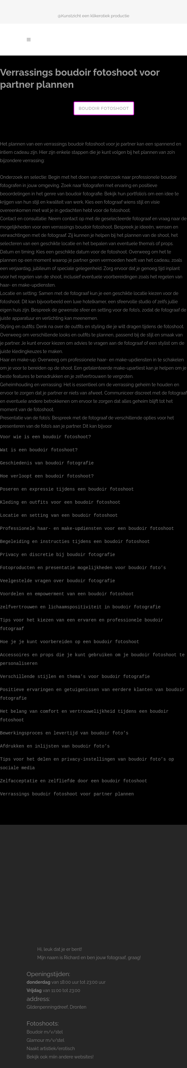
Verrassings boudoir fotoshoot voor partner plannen (67, 784)
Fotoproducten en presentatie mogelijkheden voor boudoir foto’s (83, 564)
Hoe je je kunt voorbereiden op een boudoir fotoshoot (69, 636)
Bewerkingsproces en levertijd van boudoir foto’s (64, 725)
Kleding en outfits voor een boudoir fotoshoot (60, 500)
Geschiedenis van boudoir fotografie (47, 462)
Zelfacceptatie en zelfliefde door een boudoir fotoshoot (73, 772)
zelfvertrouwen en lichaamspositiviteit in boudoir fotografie (80, 602)
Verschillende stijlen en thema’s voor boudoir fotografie (75, 670)
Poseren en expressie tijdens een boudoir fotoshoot (67, 488)
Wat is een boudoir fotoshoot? (39, 449)
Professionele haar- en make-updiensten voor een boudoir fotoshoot (87, 526)
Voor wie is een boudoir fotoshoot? (45, 436)
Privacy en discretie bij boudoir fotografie (57, 551)
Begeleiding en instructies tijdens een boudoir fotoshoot (75, 539)
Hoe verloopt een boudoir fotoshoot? (47, 475)
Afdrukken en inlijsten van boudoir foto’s (55, 738)
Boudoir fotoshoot (104, 108)
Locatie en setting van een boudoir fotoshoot (59, 513)
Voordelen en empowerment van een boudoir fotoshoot (67, 590)
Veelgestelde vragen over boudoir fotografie (57, 577)
